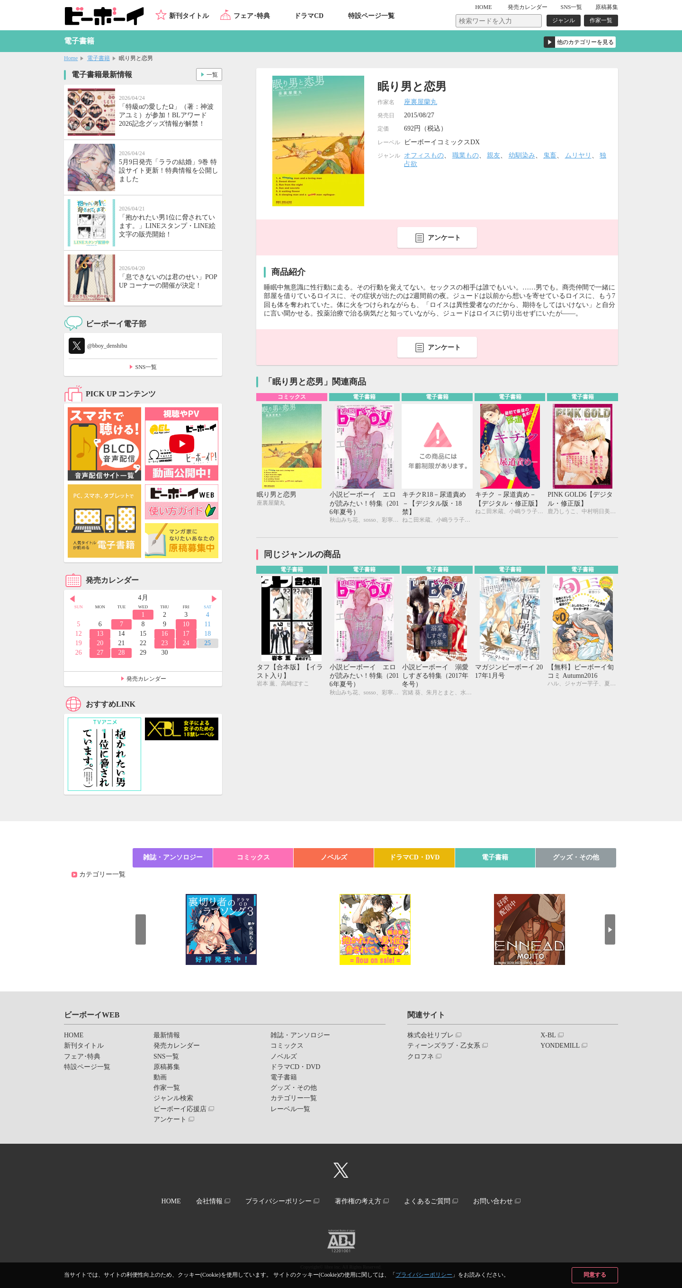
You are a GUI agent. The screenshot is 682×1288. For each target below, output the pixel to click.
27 (100, 652)
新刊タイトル (189, 15)
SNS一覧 (571, 7)
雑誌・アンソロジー (173, 857)
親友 (493, 155)
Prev (71, 598)
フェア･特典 (251, 15)
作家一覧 (601, 20)
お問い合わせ (497, 1200)
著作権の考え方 (358, 1200)
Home (71, 58)
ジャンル (563, 20)
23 (164, 643)
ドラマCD (308, 15)
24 (186, 643)
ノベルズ (334, 857)
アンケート (444, 237)
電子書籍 (98, 58)
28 (121, 652)
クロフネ (420, 1056)
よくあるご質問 (429, 1200)
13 (100, 633)
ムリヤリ (578, 155)
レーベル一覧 (290, 1109)
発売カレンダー (146, 678)
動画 (160, 1077)
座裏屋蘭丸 (420, 101)
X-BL (548, 1035)
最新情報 (166, 1035)
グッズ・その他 (576, 857)
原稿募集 (606, 7)
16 (164, 633)
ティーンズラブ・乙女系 (443, 1045)
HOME (486, 7)
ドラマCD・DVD (414, 857)
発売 (527, 7)
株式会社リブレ (430, 1035)
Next (215, 598)
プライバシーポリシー (423, 1274)
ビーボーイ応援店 (179, 1109)
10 (186, 624)
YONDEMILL (560, 1045)
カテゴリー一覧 (102, 874)
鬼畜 (549, 155)
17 (186, 633)
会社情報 (207, 1200)
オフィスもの (424, 155)
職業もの (465, 155)
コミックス (253, 857)
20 (100, 643)
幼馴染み (522, 155)
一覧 (211, 73)
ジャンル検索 (173, 1098)
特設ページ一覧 (371, 15)
